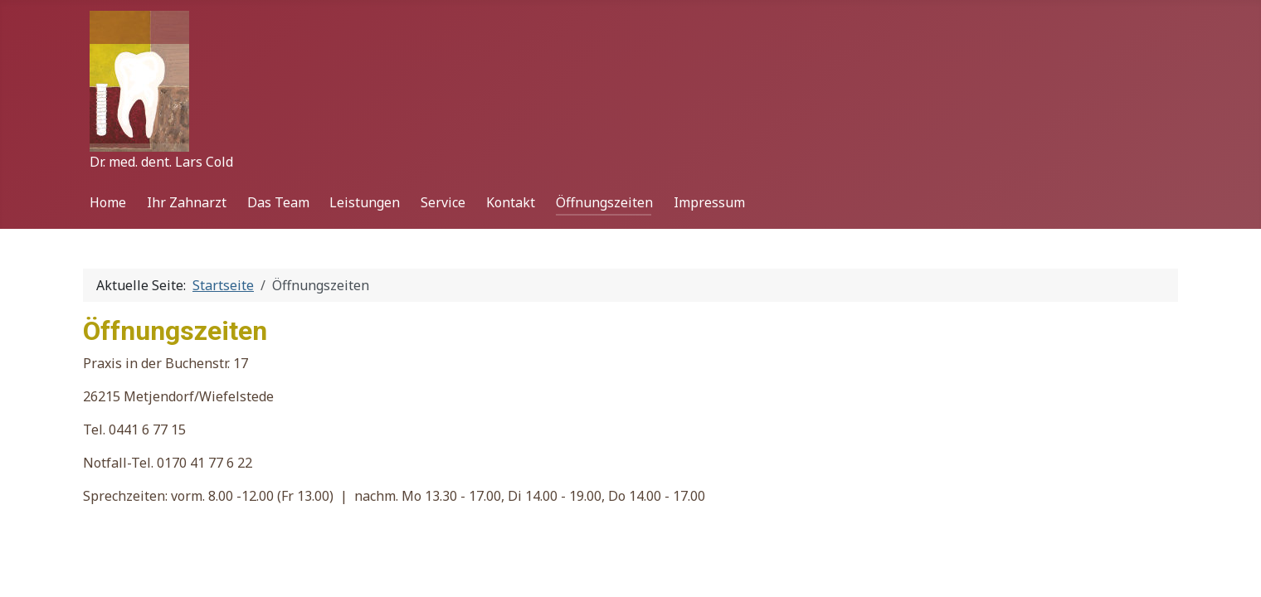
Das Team (278, 202)
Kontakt (510, 202)
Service (443, 202)
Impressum (709, 202)
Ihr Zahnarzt (186, 202)
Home (108, 202)
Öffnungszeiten (604, 202)
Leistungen (364, 202)
